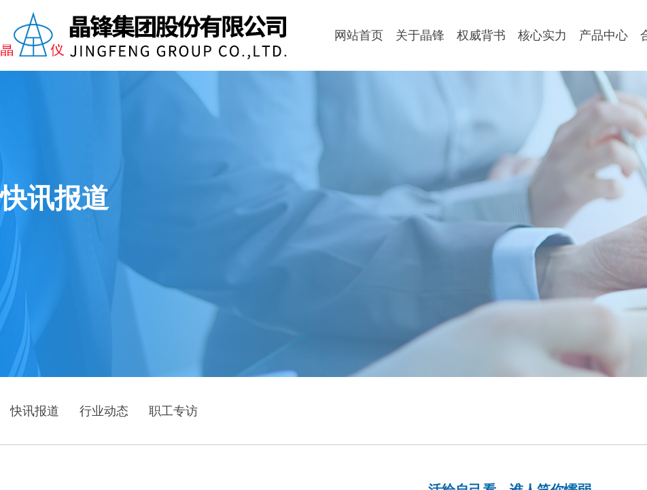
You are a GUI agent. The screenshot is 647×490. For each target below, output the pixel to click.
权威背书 (481, 35)
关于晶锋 (420, 35)
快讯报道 (34, 411)
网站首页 (358, 35)
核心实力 (542, 35)
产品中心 (603, 35)
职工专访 (173, 411)
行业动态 (104, 411)
